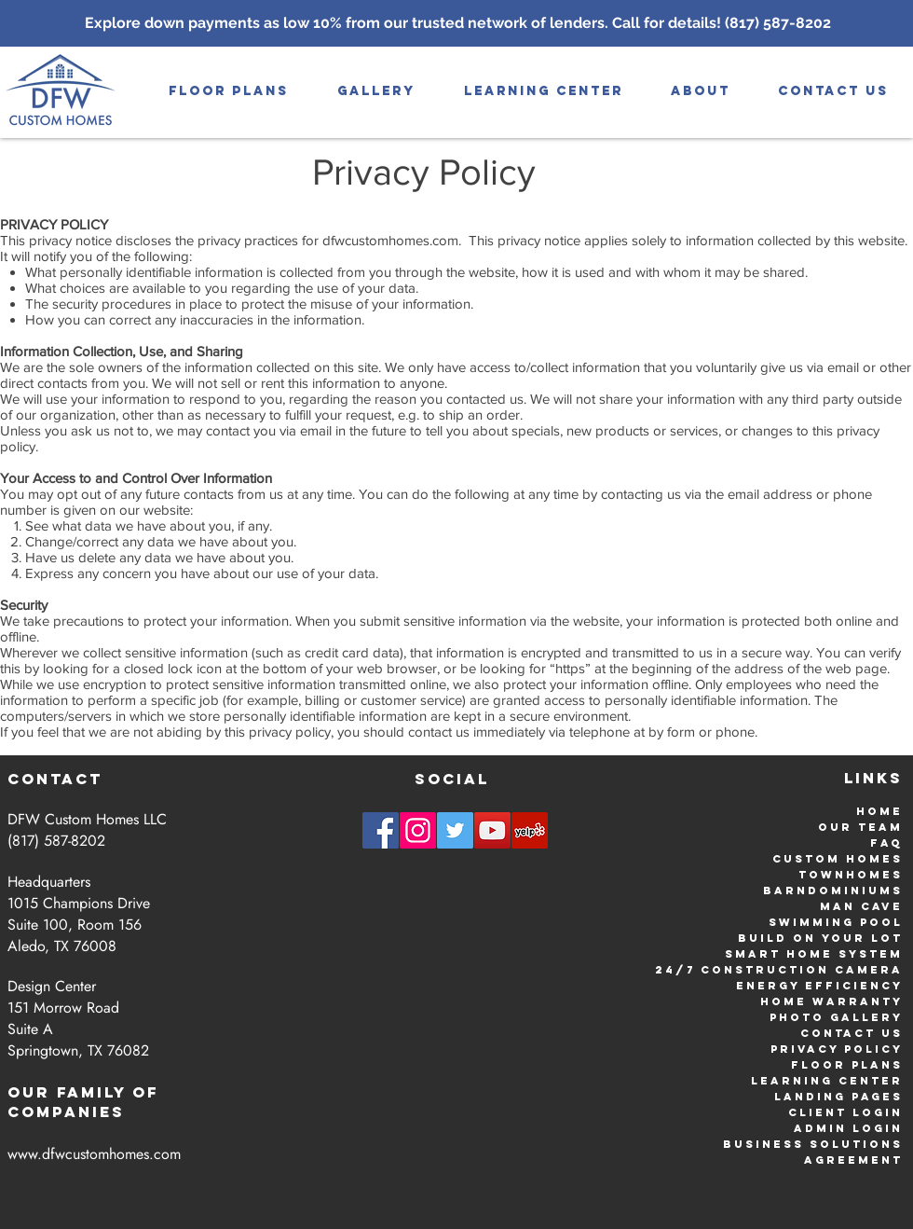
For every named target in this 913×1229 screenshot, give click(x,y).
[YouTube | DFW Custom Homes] (492, 830)
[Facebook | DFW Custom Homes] (380, 830)
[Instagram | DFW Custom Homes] (418, 830)
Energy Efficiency (819, 985)
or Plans (863, 1064)
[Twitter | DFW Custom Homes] (455, 830)
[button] (376, 91)
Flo (807, 1064)
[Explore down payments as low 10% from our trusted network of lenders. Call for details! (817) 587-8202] (457, 23)
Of (145, 1092)
